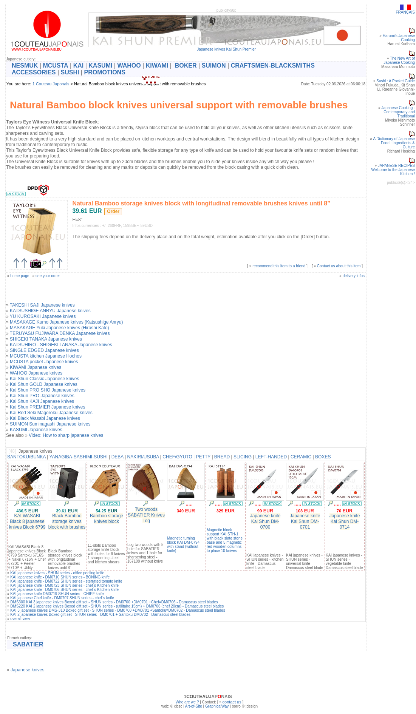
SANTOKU (18, 457)
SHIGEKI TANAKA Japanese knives (46, 339)
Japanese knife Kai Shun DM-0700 (265, 521)
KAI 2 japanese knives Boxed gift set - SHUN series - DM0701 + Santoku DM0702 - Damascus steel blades (100, 614)
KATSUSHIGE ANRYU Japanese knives (50, 310)
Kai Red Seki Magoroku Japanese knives (51, 412)
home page (19, 276)
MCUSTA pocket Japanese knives (44, 361)
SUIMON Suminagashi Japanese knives (50, 424)
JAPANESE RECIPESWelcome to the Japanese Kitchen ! (393, 169)
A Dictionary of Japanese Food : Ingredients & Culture (394, 143)
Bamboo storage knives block (106, 518)
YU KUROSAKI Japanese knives (43, 316)
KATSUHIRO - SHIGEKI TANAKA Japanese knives (61, 344)
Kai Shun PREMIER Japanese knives (47, 407)
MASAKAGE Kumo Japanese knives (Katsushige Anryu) (66, 322)
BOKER (186, 65)
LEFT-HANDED (271, 457)
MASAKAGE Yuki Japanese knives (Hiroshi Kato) (59, 327)
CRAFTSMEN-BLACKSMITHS (273, 65)
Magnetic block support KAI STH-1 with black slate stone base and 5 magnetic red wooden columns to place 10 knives (225, 540)
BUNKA (38, 457)
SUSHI (70, 72)
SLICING (243, 457)
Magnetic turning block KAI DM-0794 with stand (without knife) (183, 544)
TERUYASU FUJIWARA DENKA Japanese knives (60, 333)
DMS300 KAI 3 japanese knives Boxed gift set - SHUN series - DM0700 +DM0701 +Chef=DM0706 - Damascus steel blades (114, 602)
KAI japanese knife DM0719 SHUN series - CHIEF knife (57, 594)
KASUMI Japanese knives (36, 429)
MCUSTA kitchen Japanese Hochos (46, 356)
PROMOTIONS (104, 72)
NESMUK (25, 65)
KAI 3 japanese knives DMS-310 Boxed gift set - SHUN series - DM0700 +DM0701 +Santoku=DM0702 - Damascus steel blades (117, 610)
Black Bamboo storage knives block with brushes (67, 521)
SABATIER (28, 644)
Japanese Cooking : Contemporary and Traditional (398, 112)
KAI (78, 65)
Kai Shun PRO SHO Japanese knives (47, 390)
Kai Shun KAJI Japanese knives (42, 401)
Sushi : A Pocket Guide (395, 81)
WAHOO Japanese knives (36, 373)
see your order (48, 276)
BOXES (323, 457)
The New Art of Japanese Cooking (399, 60)
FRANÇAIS (405, 12)
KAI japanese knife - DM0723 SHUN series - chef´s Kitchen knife (64, 585)
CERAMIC (301, 457)
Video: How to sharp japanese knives (66, 435)
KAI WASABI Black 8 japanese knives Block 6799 (27, 521)
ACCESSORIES (34, 72)
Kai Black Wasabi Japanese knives (45, 418)
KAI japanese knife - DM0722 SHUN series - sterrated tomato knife (66, 581)
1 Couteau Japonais (51, 84)
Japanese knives (27, 669)
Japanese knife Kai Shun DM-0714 (344, 521)
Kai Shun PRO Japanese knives (42, 395)
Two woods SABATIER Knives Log (146, 515)
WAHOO (129, 65)
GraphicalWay (217, 706)
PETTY (203, 457)
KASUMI (100, 65)
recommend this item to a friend (278, 266)
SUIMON (214, 65)
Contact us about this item (339, 266)
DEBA (117, 457)
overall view (20, 619)
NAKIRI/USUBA (143, 457)
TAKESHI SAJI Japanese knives (42, 305)
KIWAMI (157, 65)
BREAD (222, 457)
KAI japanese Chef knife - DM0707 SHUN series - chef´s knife (62, 598)
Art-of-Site (193, 706)
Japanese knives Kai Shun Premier (226, 49)
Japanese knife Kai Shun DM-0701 (305, 521)
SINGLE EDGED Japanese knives (44, 350)
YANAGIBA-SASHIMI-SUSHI (78, 457)
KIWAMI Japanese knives (35, 367)
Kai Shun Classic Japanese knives (44, 378)
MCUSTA (55, 65)
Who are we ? (187, 702)
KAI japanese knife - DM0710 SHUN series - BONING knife (60, 577)
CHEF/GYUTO (177, 457)
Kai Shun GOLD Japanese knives (43, 384)
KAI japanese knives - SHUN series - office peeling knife (57, 573)
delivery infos (354, 276)
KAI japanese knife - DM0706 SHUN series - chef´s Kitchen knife (64, 590)
